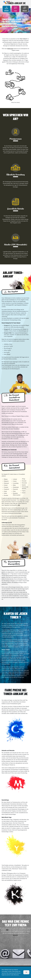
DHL (19, 505)
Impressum (15, 935)
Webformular (10, 48)
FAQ (7, 929)
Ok (26, 972)
